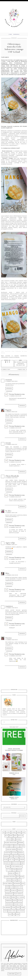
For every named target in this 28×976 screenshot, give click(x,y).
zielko (17, 914)
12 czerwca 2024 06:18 (11, 608)
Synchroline (9, 904)
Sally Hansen (20, 897)
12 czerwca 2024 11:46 (15, 591)
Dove (11, 856)
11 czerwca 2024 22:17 (11, 545)
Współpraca (17, 34)
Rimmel (13, 897)
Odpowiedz (9, 388)
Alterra (13, 832)
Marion (19, 870)
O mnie (10, 34)
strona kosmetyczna (17, 394)
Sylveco (20, 901)
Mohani (9, 880)
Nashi (19, 880)
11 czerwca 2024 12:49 (11, 513)
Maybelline (11, 873)
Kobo (22, 863)
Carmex (22, 846)
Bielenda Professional (11, 842)
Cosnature (7, 853)
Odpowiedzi (9, 391)
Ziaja (10, 914)
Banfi (15, 836)
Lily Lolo (9, 870)
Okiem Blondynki (12, 476)
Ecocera (16, 856)
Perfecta (20, 890)
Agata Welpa (10, 543)
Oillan (11, 887)
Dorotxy (8, 638)
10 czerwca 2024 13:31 (11, 444)
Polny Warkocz (18, 894)
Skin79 (15, 901)
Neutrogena (17, 884)
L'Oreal (8, 866)
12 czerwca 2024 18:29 (11, 640)
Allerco (8, 832)
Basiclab (20, 836)
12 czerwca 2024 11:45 (15, 527)
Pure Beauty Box (20, 365)
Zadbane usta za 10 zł (14, 774)
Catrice (20, 849)
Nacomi (14, 880)
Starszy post (22, 369)
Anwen (19, 832)
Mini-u (17, 873)
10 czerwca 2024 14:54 (11, 478)
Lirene (14, 870)
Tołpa (18, 907)
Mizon (22, 877)
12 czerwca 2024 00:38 (11, 575)
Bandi (11, 836)
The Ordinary (7, 907)
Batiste (9, 839)
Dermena (6, 856)
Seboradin (9, 901)
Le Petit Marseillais (16, 866)
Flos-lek (11, 860)
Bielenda (18, 839)
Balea (6, 836)
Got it (18, 973)
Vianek (23, 907)
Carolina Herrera (11, 849)
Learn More (12, 973)
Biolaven (6, 846)
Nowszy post (5, 369)
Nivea (23, 884)
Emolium (22, 856)
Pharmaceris (9, 894)
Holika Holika (16, 863)
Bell (14, 839)
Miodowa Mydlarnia (9, 877)
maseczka (24, 362)
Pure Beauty (19, 300)
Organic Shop (18, 887)
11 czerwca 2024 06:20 (15, 396)
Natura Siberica (8, 884)
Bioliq (11, 846)
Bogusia (8, 410)
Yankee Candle (12, 911)
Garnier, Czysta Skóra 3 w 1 (14, 798)
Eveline (6, 860)
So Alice (8, 511)
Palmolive (14, 890)
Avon (23, 832)
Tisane (13, 907)
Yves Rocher (20, 911)
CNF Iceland (21, 135)
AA (4, 832)
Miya (18, 877)
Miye (7, 574)
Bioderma (20, 842)
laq (14, 914)
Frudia (17, 860)
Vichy (5, 911)
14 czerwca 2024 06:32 (15, 656)
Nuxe (7, 887)
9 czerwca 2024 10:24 (11, 412)
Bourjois (16, 846)
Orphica (7, 890)
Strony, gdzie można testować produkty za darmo (14, 750)
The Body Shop (18, 904)
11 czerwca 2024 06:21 (15, 497)
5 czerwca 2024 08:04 (11, 381)
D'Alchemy (14, 853)
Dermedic (20, 853)
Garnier (22, 860)
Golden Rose (7, 863)
